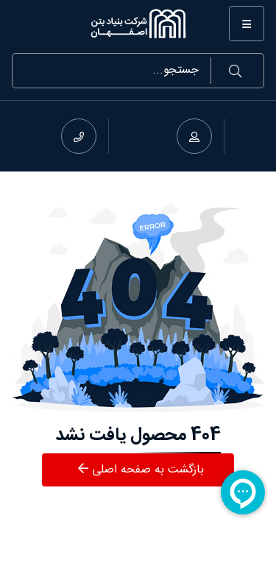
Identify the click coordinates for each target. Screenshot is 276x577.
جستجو (235, 71)
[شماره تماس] (78, 136)
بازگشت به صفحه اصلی (141, 470)
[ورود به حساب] (194, 136)
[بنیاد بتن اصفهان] (138, 23)
